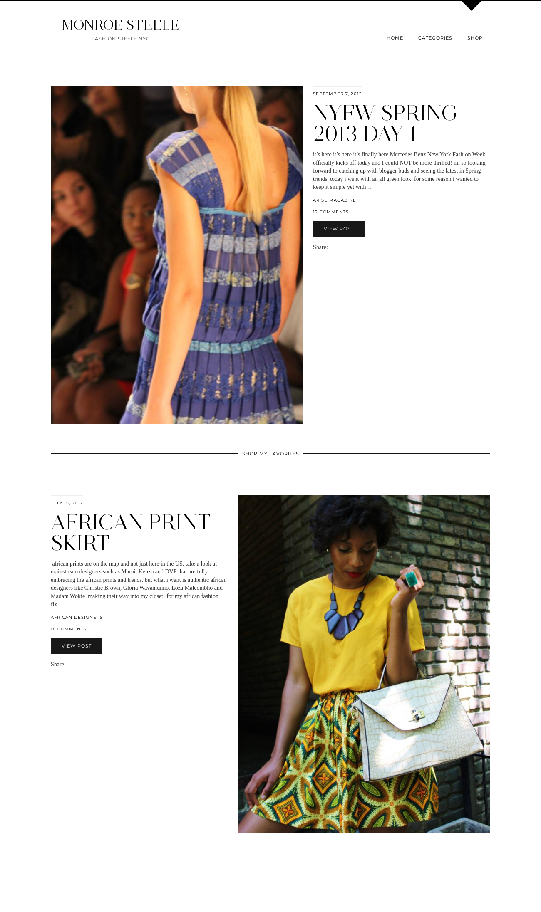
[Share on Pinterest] (344, 247)
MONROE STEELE (120, 25)
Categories (435, 38)
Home (395, 38)
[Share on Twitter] (340, 247)
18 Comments (69, 629)
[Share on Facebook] (335, 247)
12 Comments (331, 212)
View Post (339, 229)
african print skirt (131, 532)
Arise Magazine (334, 200)
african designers (77, 617)
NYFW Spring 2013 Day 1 (385, 123)
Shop (475, 38)
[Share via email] (331, 247)
